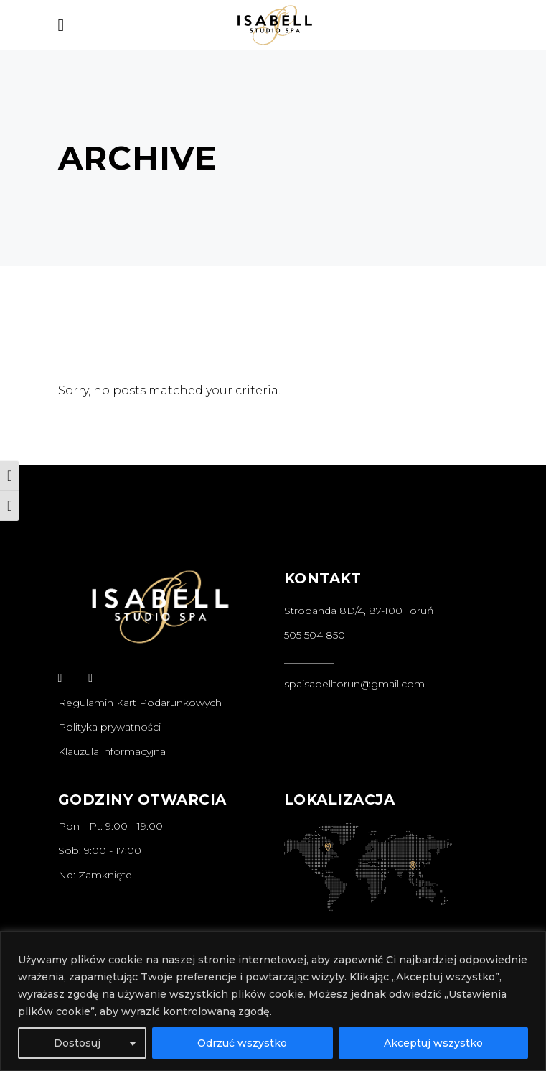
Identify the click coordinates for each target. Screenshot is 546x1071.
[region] (273, 1001)
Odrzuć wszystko (242, 1043)
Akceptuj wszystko (433, 1043)
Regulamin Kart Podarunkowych (140, 702)
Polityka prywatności (109, 726)
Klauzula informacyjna (112, 751)
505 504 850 (314, 635)
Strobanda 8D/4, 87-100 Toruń (358, 610)
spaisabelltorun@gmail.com (354, 683)
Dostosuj (77, 1043)
